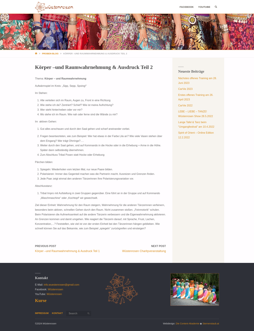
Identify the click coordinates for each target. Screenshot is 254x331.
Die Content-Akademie (187, 323)
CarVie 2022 (185, 105)
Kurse (40, 300)
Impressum (42, 313)
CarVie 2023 (185, 89)
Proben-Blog (50, 53)
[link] (215, 7)
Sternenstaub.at (210, 323)
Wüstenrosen (55, 289)
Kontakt (58, 313)
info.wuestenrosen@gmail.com (61, 284)
